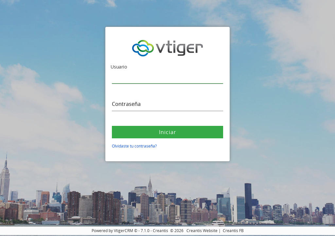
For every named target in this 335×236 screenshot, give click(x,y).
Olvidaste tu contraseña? (134, 146)
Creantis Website (202, 230)
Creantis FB (233, 230)
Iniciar (167, 132)
